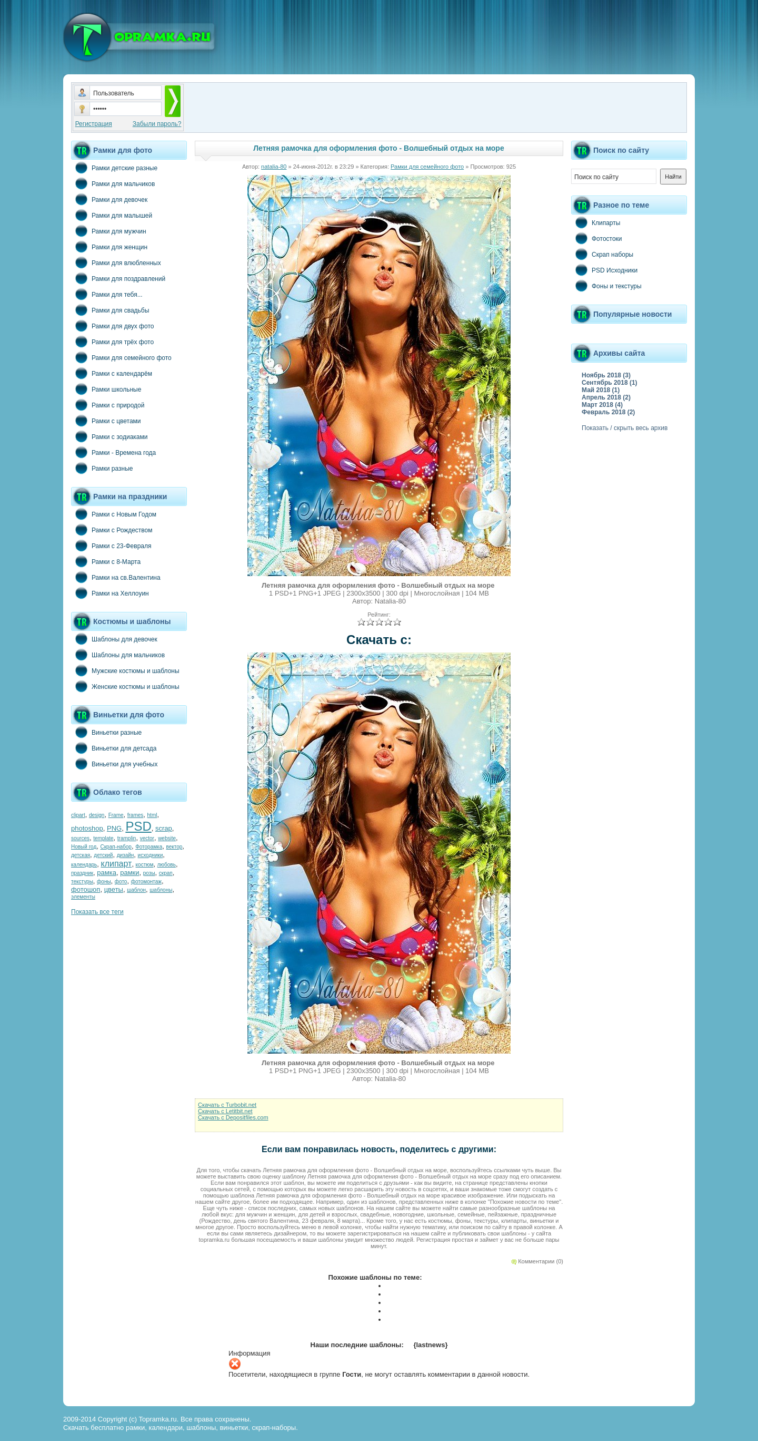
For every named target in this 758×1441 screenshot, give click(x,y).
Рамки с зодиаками (109, 436)
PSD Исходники (604, 270)
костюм (145, 865)
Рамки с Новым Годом (113, 514)
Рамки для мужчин (108, 231)
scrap (163, 828)
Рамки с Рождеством (112, 530)
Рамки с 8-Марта (106, 561)
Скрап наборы (602, 254)
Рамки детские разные (114, 168)
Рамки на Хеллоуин (110, 593)
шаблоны (160, 890)
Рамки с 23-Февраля (111, 545)
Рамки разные (102, 468)
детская (80, 855)
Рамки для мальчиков (113, 183)
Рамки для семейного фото (121, 357)
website (167, 838)
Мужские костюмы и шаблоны (125, 670)
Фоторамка (148, 847)
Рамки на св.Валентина (116, 577)
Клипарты (595, 222)
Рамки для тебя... (107, 294)
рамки (129, 873)
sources (80, 838)
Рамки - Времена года (113, 452)
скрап (166, 873)
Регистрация (93, 124)
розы (149, 873)
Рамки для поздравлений (118, 278)
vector (147, 838)
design (96, 815)
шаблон (136, 890)
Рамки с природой (108, 405)
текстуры (82, 881)
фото (121, 881)
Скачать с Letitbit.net (225, 1111)
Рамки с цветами (106, 421)
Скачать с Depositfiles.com (233, 1117)
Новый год (83, 847)
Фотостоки (596, 238)
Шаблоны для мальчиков (118, 655)
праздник (82, 873)
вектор (174, 847)
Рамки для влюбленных (116, 262)
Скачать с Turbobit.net (227, 1105)
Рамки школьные (106, 389)
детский (103, 855)
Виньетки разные (106, 732)
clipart (78, 815)
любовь (166, 865)
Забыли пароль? (157, 124)
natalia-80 (273, 166)
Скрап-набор (116, 847)
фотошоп (85, 889)
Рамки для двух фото (112, 326)
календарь (84, 865)
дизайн (125, 855)
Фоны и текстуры (606, 286)
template (103, 838)
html (152, 815)
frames (135, 815)
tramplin (126, 838)
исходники (150, 855)
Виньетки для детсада (113, 748)
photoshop (87, 828)
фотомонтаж (146, 881)
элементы (83, 897)
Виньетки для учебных (114, 764)
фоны (104, 881)
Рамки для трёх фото (112, 341)
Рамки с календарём (111, 373)
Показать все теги (97, 912)
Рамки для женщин (109, 247)
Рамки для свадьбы (110, 310)
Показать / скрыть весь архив (624, 428)
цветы (113, 889)
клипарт (116, 863)
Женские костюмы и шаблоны (125, 686)
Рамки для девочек (109, 199)
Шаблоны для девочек (114, 639)
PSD (138, 826)
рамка (106, 873)
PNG (114, 828)
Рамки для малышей (111, 215)
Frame (116, 815)
